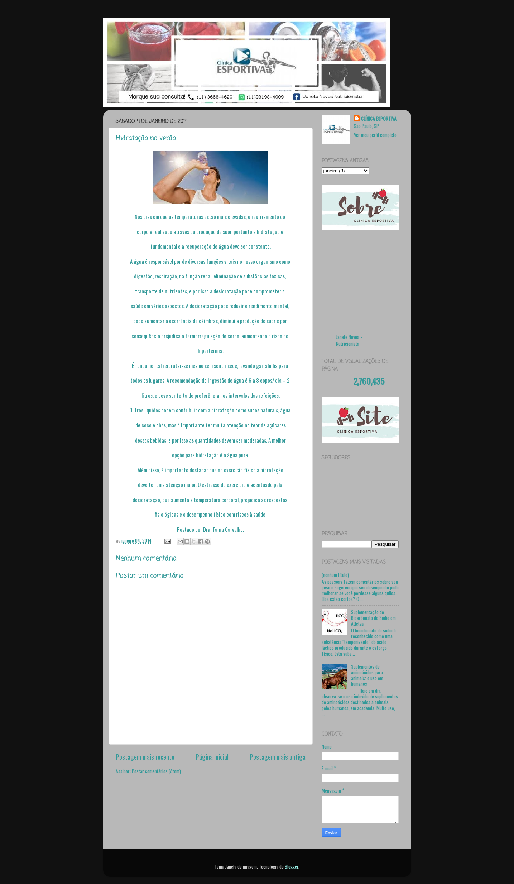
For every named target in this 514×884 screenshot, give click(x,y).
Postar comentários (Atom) (156, 771)
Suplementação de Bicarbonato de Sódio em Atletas (373, 617)
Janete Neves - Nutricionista (349, 340)
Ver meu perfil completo (375, 134)
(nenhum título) (335, 574)
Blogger (291, 866)
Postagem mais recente (145, 756)
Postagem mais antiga (278, 756)
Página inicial (212, 756)
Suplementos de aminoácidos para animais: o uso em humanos (367, 675)
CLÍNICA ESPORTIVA (379, 118)
